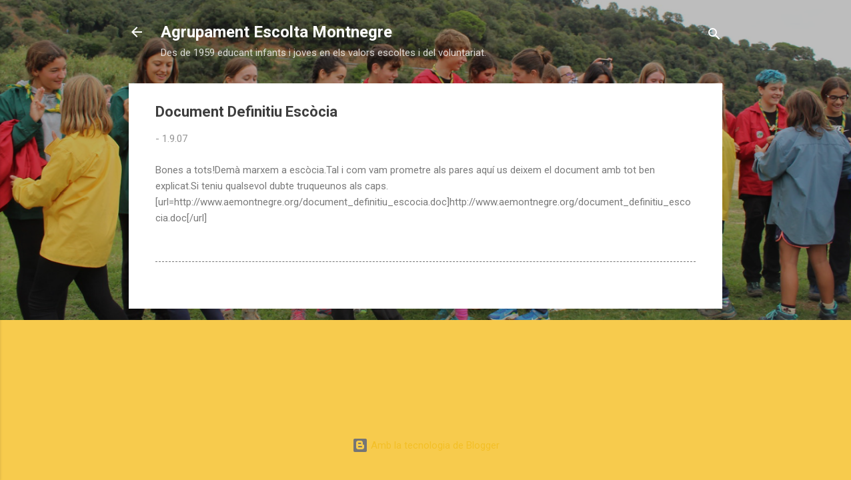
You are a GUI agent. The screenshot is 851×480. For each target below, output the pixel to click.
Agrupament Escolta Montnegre (276, 32)
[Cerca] (714, 36)
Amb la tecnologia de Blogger (426, 445)
